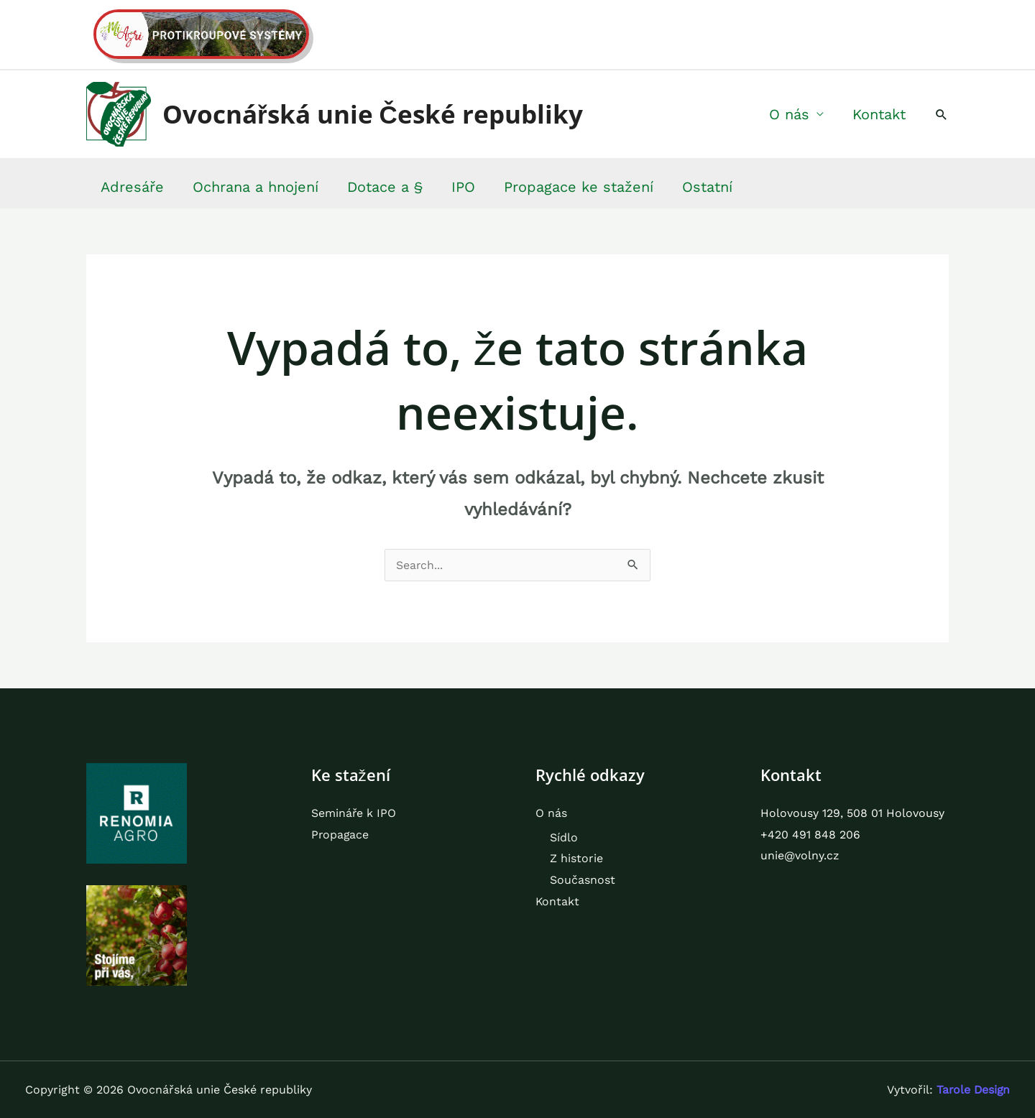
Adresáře (132, 186)
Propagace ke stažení (578, 186)
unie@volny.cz (800, 856)
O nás (789, 114)
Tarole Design (972, 1089)
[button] (941, 114)
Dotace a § (385, 186)
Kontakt (879, 114)
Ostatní (707, 186)
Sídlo (564, 837)
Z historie (576, 859)
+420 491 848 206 (810, 834)
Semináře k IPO (354, 813)
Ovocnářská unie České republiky (372, 114)
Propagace (340, 834)
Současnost (582, 880)
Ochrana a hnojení (255, 186)
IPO (463, 186)
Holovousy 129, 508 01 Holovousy (852, 813)
